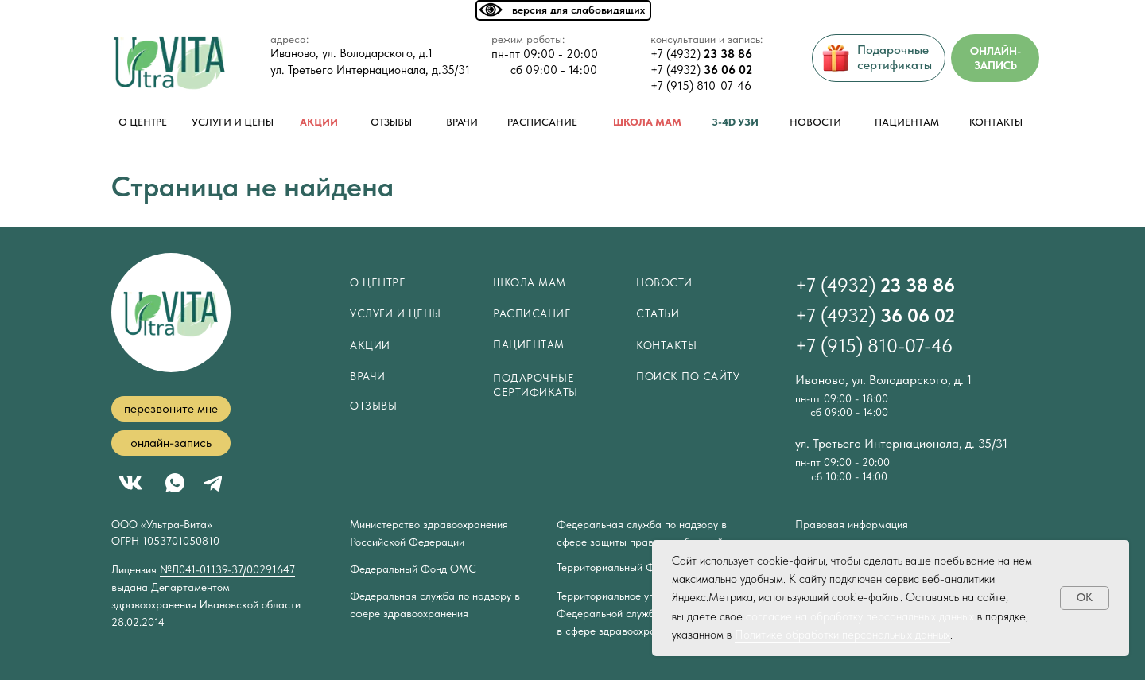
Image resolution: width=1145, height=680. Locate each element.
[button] (171, 409)
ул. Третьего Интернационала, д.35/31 (370, 70)
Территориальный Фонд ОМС (629, 567)
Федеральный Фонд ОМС (413, 568)
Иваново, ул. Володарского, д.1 (351, 53)
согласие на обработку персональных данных (860, 616)
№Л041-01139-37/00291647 (227, 569)
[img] (169, 63)
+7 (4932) (701, 54)
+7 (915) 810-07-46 (700, 86)
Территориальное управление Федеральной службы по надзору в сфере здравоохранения (637, 613)
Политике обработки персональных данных (842, 635)
